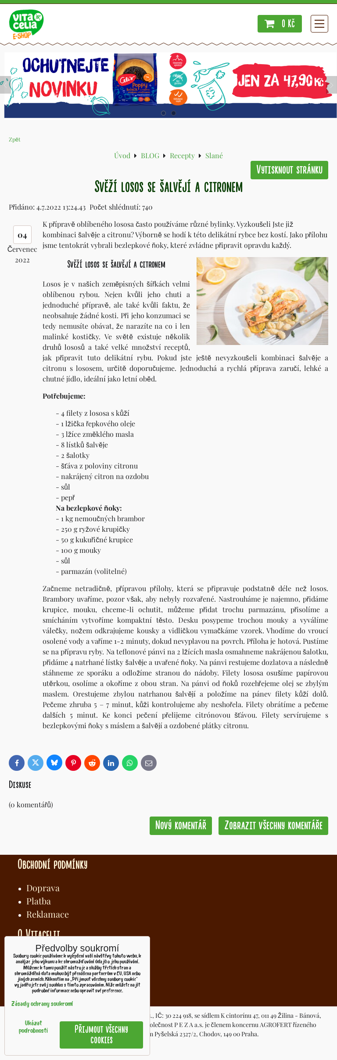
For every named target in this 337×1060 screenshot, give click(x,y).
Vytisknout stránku (289, 170)
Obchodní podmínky (52, 864)
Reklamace (47, 914)
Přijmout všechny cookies (101, 1034)
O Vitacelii (39, 935)
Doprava (43, 887)
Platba (38, 901)
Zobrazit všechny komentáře (273, 825)
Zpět (15, 139)
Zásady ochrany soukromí (42, 1004)
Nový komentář (180, 825)
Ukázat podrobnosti (33, 1027)
